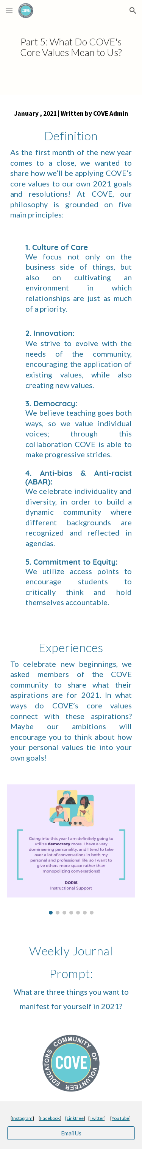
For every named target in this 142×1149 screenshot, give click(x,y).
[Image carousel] (71, 849)
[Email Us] (71, 1133)
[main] (71, 47)
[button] (9, 10)
